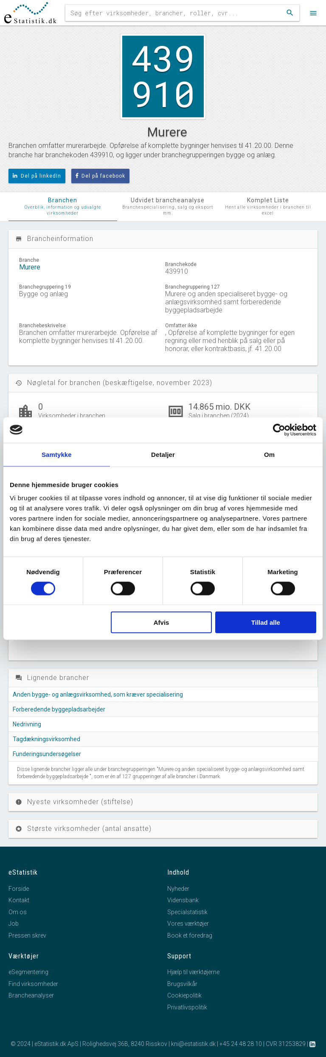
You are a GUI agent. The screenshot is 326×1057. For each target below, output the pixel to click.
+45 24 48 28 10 (240, 1043)
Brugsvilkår (182, 983)
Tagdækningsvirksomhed (46, 739)
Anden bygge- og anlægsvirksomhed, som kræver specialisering (98, 694)
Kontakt (18, 900)
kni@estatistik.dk (193, 1043)
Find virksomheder (33, 983)
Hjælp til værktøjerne (193, 972)
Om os (17, 912)
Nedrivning (27, 724)
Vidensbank (183, 900)
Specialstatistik (187, 912)
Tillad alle (265, 622)
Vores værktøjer (188, 923)
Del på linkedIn (37, 176)
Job (13, 923)
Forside (18, 888)
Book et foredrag (189, 935)
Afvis (161, 622)
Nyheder (178, 888)
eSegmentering (28, 972)
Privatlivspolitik (187, 1007)
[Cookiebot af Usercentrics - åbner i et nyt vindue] (279, 429)
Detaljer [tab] (163, 454)
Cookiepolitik (184, 995)
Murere (29, 267)
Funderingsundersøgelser (47, 754)
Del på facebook (101, 176)
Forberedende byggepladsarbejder (59, 709)
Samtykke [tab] (57, 454)
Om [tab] (269, 454)
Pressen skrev (27, 935)
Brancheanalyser (31, 995)
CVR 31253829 (286, 1043)
